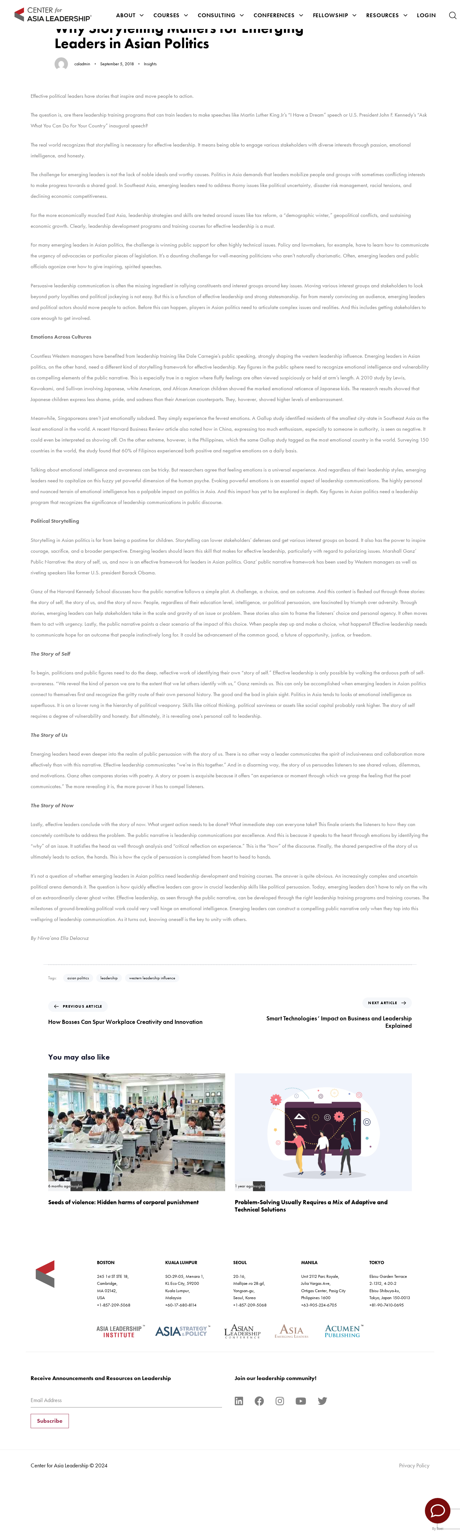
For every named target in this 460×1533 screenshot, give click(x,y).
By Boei (437, 1528)
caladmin (82, 64)
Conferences (278, 15)
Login (426, 15)
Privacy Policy (414, 1465)
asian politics (78, 978)
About (130, 15)
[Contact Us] (437, 1510)
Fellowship (335, 15)
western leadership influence (152, 978)
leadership (109, 978)
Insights (150, 64)
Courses (170, 15)
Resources (387, 15)
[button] (452, 15)
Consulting (221, 15)
